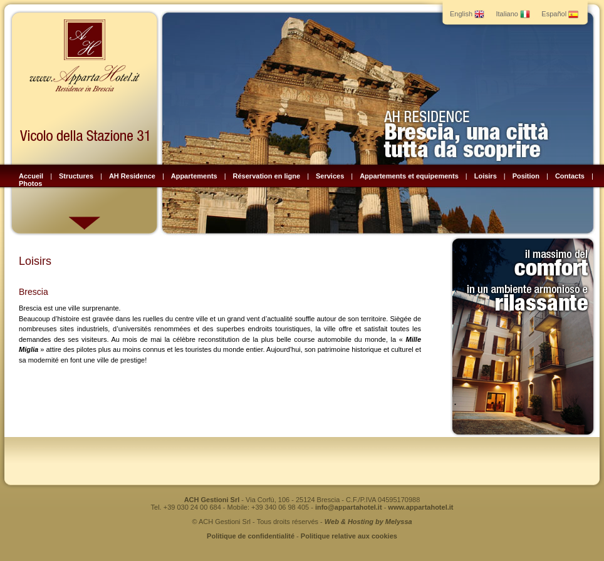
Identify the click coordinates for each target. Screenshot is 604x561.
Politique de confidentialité (250, 536)
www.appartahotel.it (420, 507)
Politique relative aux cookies (349, 536)
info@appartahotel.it (348, 507)
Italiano (513, 14)
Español (559, 14)
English (467, 14)
